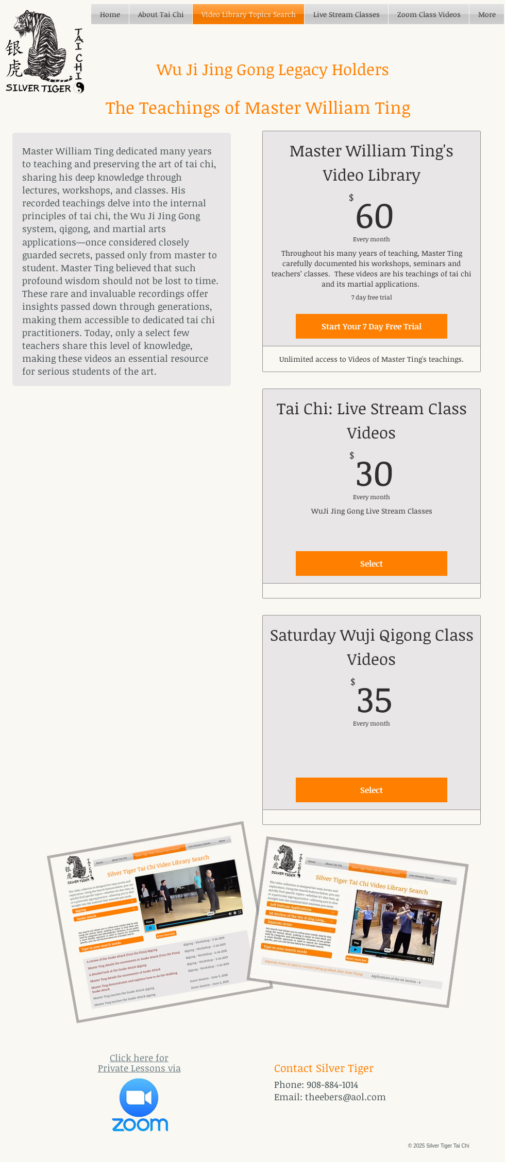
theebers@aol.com (345, 1096)
